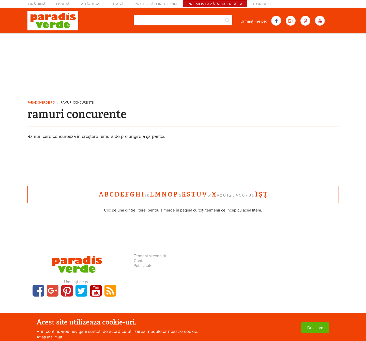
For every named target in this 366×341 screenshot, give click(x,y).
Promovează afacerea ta (215, 4)
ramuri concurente (77, 103)
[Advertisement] (183, 64)
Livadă (63, 4)
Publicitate (143, 265)
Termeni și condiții (150, 255)
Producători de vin (156, 4)
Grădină (37, 4)
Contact (262, 4)
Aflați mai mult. (50, 337)
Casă (118, 4)
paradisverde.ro (41, 103)
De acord (315, 327)
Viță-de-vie (92, 4)
